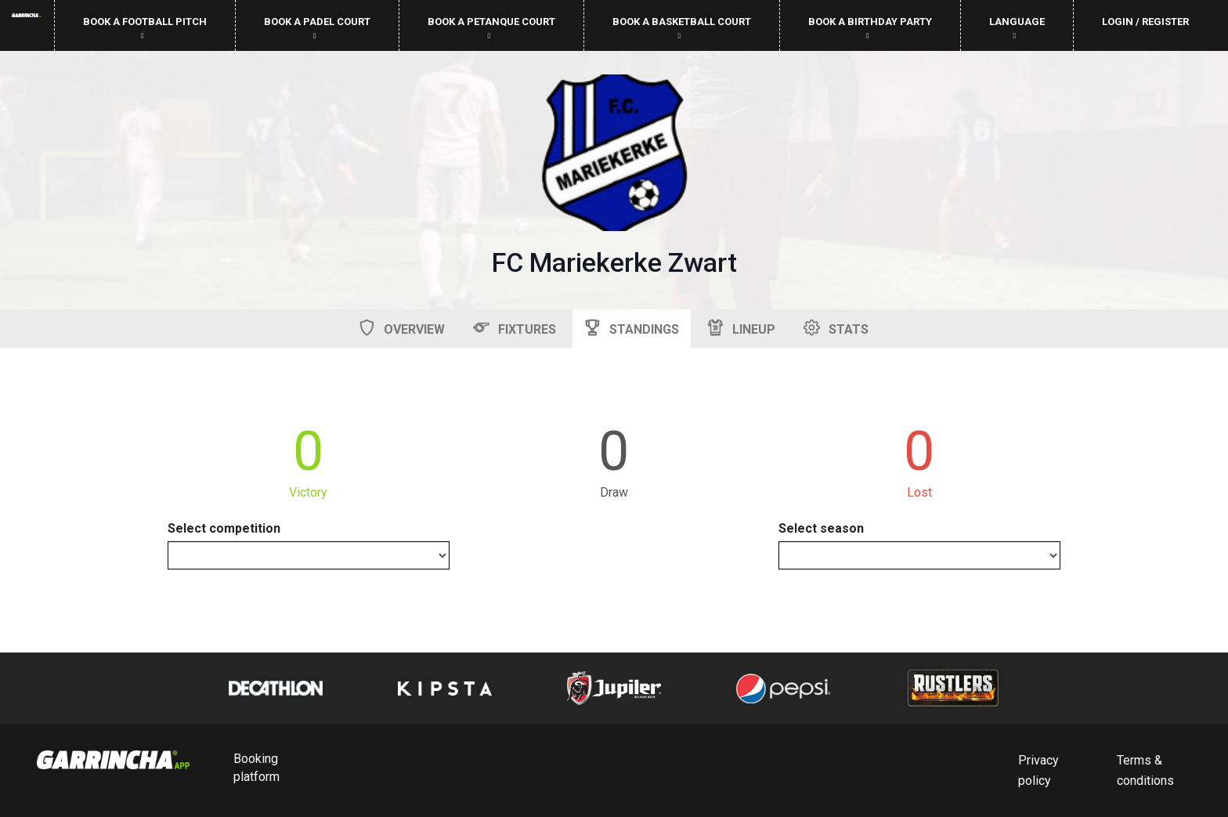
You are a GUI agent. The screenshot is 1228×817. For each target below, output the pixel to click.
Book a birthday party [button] (870, 28)
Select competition (224, 528)
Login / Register (1145, 21)
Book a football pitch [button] (145, 28)
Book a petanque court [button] (491, 28)
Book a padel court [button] (317, 28)
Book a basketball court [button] (681, 28)
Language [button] (1017, 28)
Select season (821, 528)
